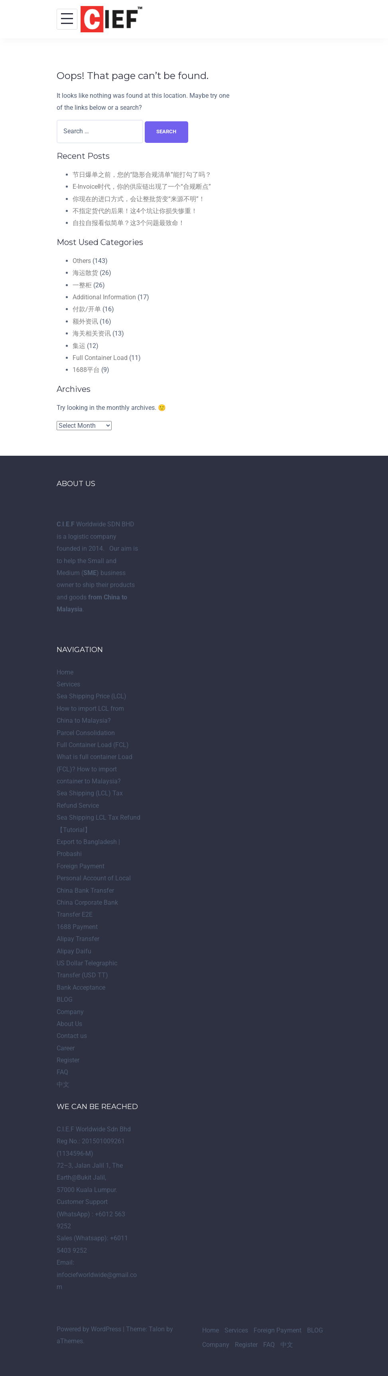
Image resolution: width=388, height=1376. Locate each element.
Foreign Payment (80, 866)
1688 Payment (77, 927)
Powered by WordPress (89, 1329)
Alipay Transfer (78, 939)
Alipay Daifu (74, 951)
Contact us (72, 1036)
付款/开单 (87, 309)
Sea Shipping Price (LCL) (91, 696)
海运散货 (85, 273)
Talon (157, 1329)
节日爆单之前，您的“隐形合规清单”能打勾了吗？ (142, 174)
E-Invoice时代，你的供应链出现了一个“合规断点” (142, 186)
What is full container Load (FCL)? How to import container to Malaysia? (94, 769)
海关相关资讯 (92, 333)
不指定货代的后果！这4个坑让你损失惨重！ (135, 211)
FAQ (62, 1072)
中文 (63, 1084)
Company (70, 1012)
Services (68, 684)
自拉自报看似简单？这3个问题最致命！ (129, 223)
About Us (69, 1024)
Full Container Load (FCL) (93, 745)
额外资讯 (85, 321)
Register (68, 1060)
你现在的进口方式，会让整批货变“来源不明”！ (139, 199)
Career (66, 1048)
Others (82, 261)
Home (65, 672)
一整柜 (82, 285)
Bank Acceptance (81, 987)
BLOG (65, 999)
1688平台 (86, 370)
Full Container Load (100, 358)
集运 (79, 346)
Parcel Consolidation (86, 733)
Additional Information (104, 297)
